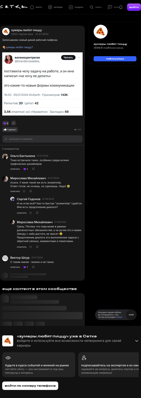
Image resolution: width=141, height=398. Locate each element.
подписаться (115, 58)
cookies (119, 317)
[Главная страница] (14, 7)
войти (134, 7)
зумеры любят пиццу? (19, 47)
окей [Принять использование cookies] (131, 314)
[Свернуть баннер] (136, 341)
